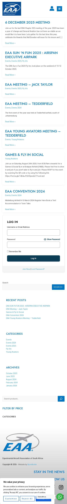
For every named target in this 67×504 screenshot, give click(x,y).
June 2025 (10, 376)
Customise (11, 499)
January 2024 (11, 386)
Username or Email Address (18, 227)
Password (11, 239)
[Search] (61, 399)
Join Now (26, 269)
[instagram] (61, 487)
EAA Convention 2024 (25, 191)
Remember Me (14, 251)
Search (5, 283)
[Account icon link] (51, 9)
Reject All (27, 499)
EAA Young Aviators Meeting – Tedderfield (33, 133)
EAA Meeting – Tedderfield (29, 103)
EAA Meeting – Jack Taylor (29, 84)
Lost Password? (38, 269)
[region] (27, 491)
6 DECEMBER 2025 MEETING (27, 22)
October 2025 (11, 373)
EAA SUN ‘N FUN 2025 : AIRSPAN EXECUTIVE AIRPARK (31, 54)
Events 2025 (16, 61)
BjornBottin (32, 464)
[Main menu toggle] (59, 8)
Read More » (10, 43)
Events (8, 61)
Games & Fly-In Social (24, 154)
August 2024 (11, 379)
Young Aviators (18, 139)
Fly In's (25, 61)
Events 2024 (16, 108)
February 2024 (12, 382)
